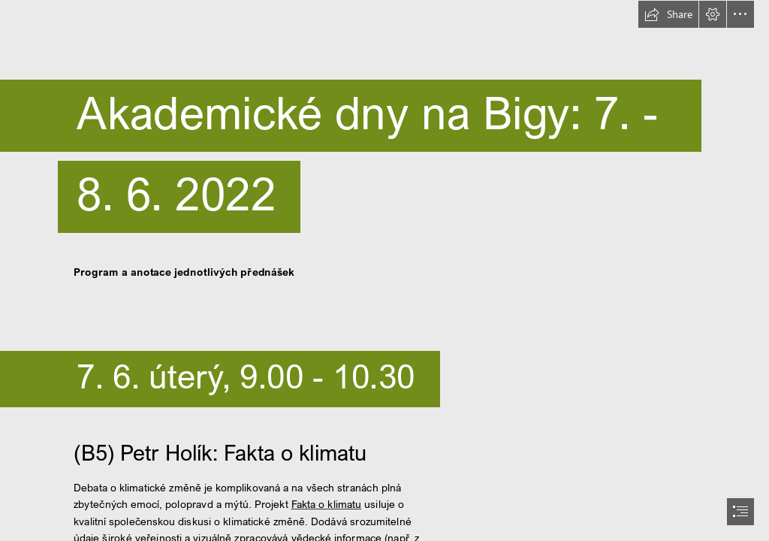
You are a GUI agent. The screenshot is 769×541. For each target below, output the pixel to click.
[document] (384, 270)
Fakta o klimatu (326, 504)
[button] (668, 14)
